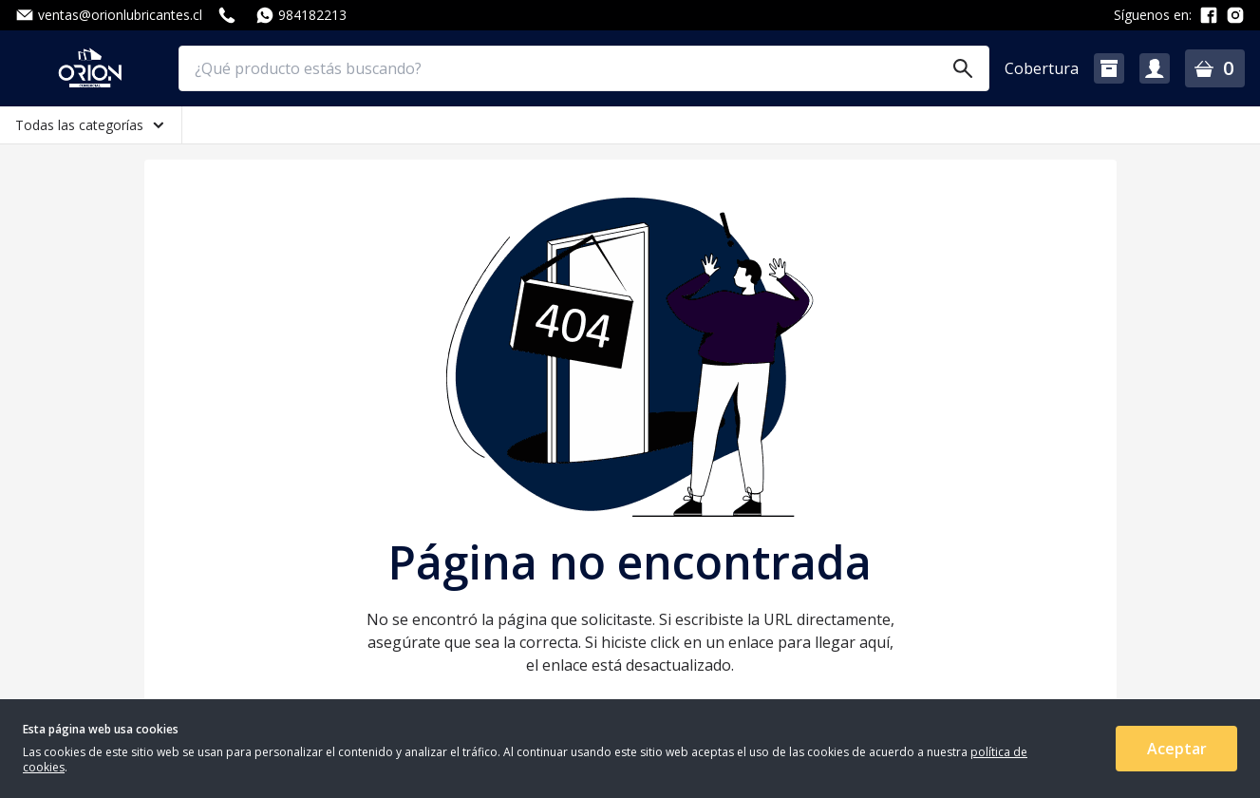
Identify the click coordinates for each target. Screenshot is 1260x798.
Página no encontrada (630, 562)
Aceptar (1177, 748)
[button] (1109, 68)
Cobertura (1042, 68)
